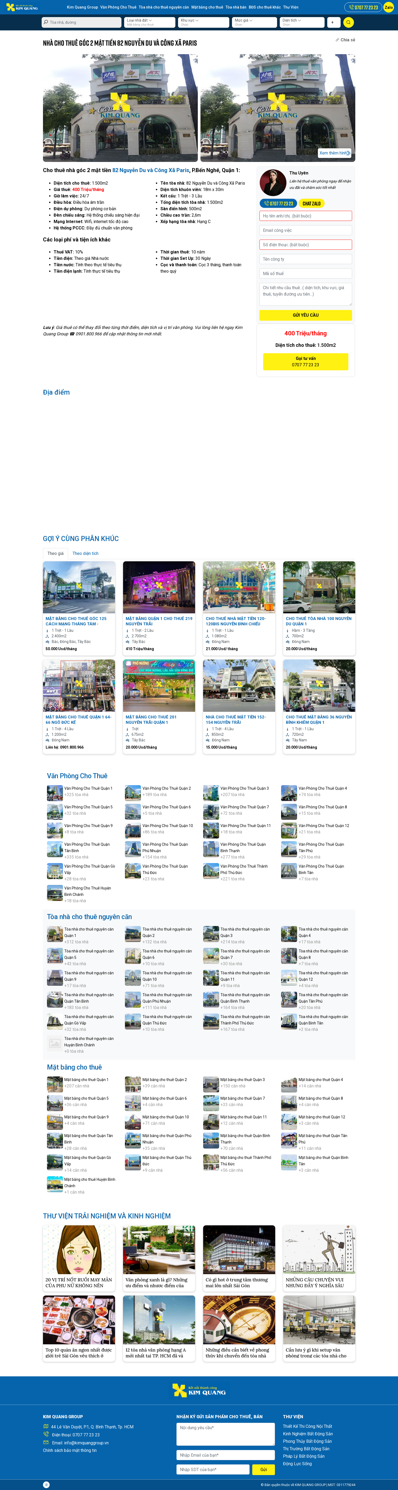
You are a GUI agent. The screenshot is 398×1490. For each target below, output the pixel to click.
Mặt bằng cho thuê (207, 7)
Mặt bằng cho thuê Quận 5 (86, 1098)
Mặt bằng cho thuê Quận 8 (321, 1098)
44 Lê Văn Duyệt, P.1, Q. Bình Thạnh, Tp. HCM (92, 1426)
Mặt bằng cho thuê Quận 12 (322, 1117)
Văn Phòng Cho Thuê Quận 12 (324, 826)
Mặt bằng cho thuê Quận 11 (243, 1117)
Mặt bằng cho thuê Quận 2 (165, 1080)
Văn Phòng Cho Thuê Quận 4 (323, 788)
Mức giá (244, 20)
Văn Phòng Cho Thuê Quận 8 (323, 807)
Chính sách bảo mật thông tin (70, 1450)
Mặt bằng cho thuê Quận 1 (86, 1080)
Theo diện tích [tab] (85, 553)
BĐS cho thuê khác (265, 7)
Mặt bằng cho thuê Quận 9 (86, 1117)
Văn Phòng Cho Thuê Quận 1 (88, 788)
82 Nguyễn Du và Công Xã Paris (150, 170)
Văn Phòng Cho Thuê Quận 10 (168, 826)
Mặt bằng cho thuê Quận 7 (242, 1098)
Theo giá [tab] (56, 553)
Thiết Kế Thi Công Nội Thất (307, 1426)
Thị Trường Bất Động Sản (306, 1448)
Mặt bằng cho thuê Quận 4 (321, 1080)
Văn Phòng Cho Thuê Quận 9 (88, 826)
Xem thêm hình (333, 153)
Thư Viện (291, 7)
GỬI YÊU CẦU (306, 315)
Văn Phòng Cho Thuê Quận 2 (167, 788)
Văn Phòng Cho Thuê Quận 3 (244, 788)
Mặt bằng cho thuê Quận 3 (242, 1080)
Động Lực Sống (297, 1463)
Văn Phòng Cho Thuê (119, 7)
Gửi (264, 1469)
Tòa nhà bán (236, 7)
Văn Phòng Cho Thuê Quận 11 (245, 826)
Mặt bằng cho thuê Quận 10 (166, 1117)
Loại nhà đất (139, 20)
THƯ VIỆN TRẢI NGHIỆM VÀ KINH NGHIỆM (107, 1216)
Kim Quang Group (82, 7)
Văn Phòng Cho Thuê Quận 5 (88, 807)
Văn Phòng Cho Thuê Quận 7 (244, 807)
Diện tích (292, 20)
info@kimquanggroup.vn (86, 1442)
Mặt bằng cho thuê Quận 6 (165, 1098)
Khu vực (190, 20)
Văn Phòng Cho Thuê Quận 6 (167, 807)
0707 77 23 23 (86, 1434)
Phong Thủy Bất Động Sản (307, 1441)
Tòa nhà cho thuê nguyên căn (164, 7)
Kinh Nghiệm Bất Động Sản (308, 1433)
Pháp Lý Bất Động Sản (304, 1456)
